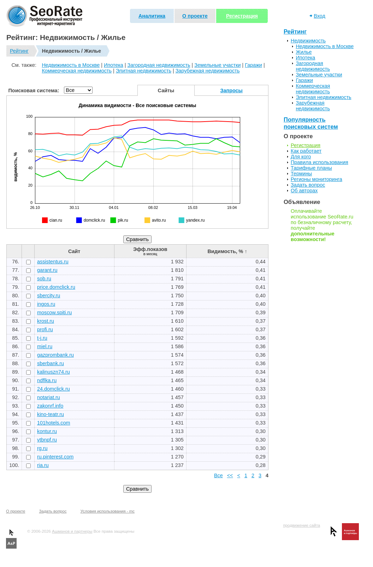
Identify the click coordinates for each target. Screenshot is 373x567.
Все (218, 475)
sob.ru (44, 278)
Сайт (74, 251)
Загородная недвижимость (159, 65)
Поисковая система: (33, 90)
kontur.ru (47, 431)
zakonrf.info (50, 406)
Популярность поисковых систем (311, 123)
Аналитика (151, 16)
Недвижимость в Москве (71, 65)
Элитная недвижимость (143, 71)
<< (230, 475)
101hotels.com (53, 423)
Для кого (301, 156)
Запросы (231, 90)
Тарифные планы (311, 168)
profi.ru (45, 329)
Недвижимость (308, 40)
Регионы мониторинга (316, 179)
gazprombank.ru (55, 355)
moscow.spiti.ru (54, 312)
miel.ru (44, 346)
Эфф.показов (150, 251)
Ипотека (113, 65)
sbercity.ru (48, 295)
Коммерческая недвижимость (77, 71)
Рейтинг (19, 51)
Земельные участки (217, 65)
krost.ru (45, 321)
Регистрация (242, 16)
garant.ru (47, 270)
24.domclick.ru (53, 389)
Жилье (304, 52)
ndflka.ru (47, 380)
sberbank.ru (50, 363)
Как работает (306, 151)
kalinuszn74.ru (53, 372)
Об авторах (304, 190)
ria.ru (43, 465)
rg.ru (42, 448)
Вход (319, 16)
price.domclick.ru (56, 287)
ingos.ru (46, 304)
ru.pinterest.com (55, 457)
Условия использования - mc (108, 511)
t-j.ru (42, 338)
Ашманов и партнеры (72, 531)
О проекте (195, 16)
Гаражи (253, 65)
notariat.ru (48, 397)
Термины (301, 173)
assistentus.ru (53, 261)
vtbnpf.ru (47, 440)
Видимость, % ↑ (227, 251)
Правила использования (319, 162)
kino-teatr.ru (50, 414)
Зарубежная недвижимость (208, 71)
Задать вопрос (308, 185)
